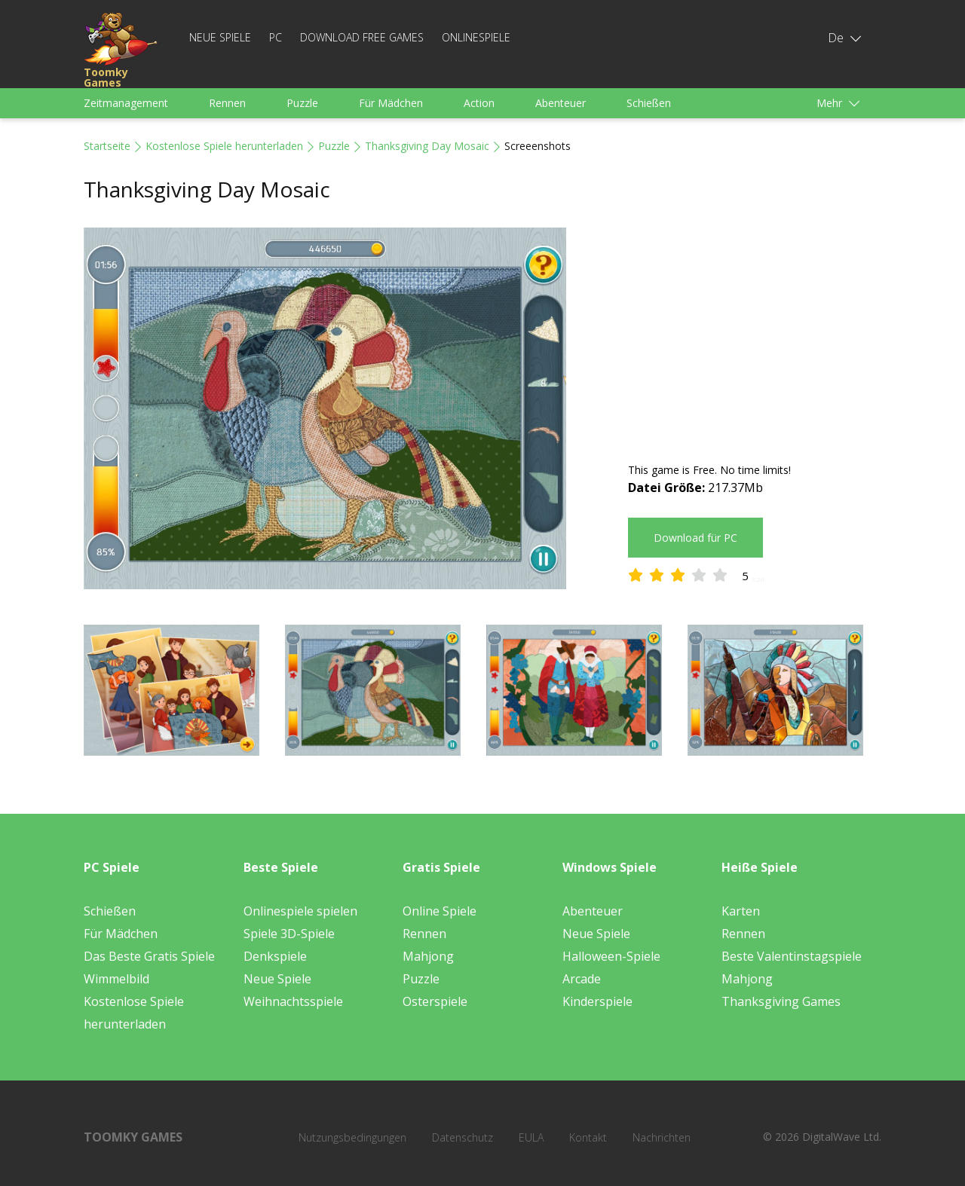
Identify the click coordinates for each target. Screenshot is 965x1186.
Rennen (227, 103)
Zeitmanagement (126, 103)
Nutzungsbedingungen (352, 1137)
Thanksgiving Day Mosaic (427, 146)
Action (479, 103)
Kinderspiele (597, 1001)
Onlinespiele (476, 37)
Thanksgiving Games (781, 1001)
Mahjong (428, 956)
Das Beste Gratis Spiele (149, 956)
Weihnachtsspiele (293, 1001)
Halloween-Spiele (611, 956)
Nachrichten (662, 1137)
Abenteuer (560, 103)
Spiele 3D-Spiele (289, 933)
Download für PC (695, 537)
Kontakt (588, 1137)
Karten (740, 911)
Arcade (581, 979)
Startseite (107, 146)
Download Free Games (362, 37)
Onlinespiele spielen (300, 911)
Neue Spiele (220, 37)
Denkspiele (275, 956)
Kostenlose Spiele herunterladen (224, 146)
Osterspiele (435, 1001)
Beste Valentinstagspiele (791, 956)
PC (275, 37)
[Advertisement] (754, 333)
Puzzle (302, 103)
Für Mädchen (391, 103)
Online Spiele (439, 911)
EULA (531, 1137)
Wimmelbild (116, 979)
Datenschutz (462, 1137)
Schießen (648, 103)
